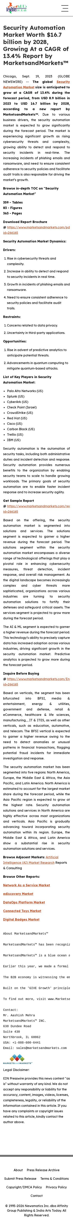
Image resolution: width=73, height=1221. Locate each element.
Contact (37, 1196)
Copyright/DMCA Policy (24, 1187)
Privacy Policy (56, 1187)
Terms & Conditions (54, 1179)
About (18, 1170)
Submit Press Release (20, 1179)
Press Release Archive (43, 1170)
